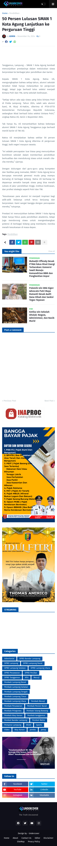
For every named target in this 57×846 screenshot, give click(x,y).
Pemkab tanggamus (36, 715)
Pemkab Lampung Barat (15, 682)
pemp (43, 729)
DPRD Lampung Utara (40, 668)
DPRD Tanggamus (12, 677)
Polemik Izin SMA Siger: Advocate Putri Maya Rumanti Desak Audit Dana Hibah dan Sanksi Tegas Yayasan (41, 294)
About (15, 838)
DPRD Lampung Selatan (15, 668)
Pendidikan (14, 13)
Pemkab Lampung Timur (15, 696)
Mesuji (37, 677)
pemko (33, 729)
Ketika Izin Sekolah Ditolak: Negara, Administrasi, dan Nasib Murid (41, 316)
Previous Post (10, 401)
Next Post (49, 401)
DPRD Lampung (11, 663)
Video (6, 729)
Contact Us (26, 838)
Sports (39, 725)
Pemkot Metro (38, 720)
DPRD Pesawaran (12, 673)
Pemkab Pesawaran (13, 706)
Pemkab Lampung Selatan (16, 687)
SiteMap (20, 841)
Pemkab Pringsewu (12, 711)
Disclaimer (48, 838)
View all (51, 251)
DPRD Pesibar (31, 673)
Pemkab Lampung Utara (15, 701)
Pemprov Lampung (12, 725)
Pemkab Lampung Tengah (15, 692)
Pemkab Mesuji (38, 701)
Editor (37, 838)
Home (5, 13)
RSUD (28, 725)
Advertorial (9, 658)
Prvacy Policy (34, 841)
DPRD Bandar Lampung (29, 658)
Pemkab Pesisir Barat (37, 706)
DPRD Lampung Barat (32, 663)
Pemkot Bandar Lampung (15, 720)
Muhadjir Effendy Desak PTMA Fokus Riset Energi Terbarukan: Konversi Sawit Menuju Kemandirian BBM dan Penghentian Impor (42, 268)
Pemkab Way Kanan (13, 715)
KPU (27, 677)
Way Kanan (19, 729)
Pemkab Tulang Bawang (37, 711)
